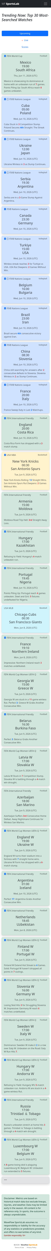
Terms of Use (19, 1247)
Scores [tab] (25, 46)
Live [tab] (25, 40)
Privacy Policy (31, 1247)
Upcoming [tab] (25, 33)
